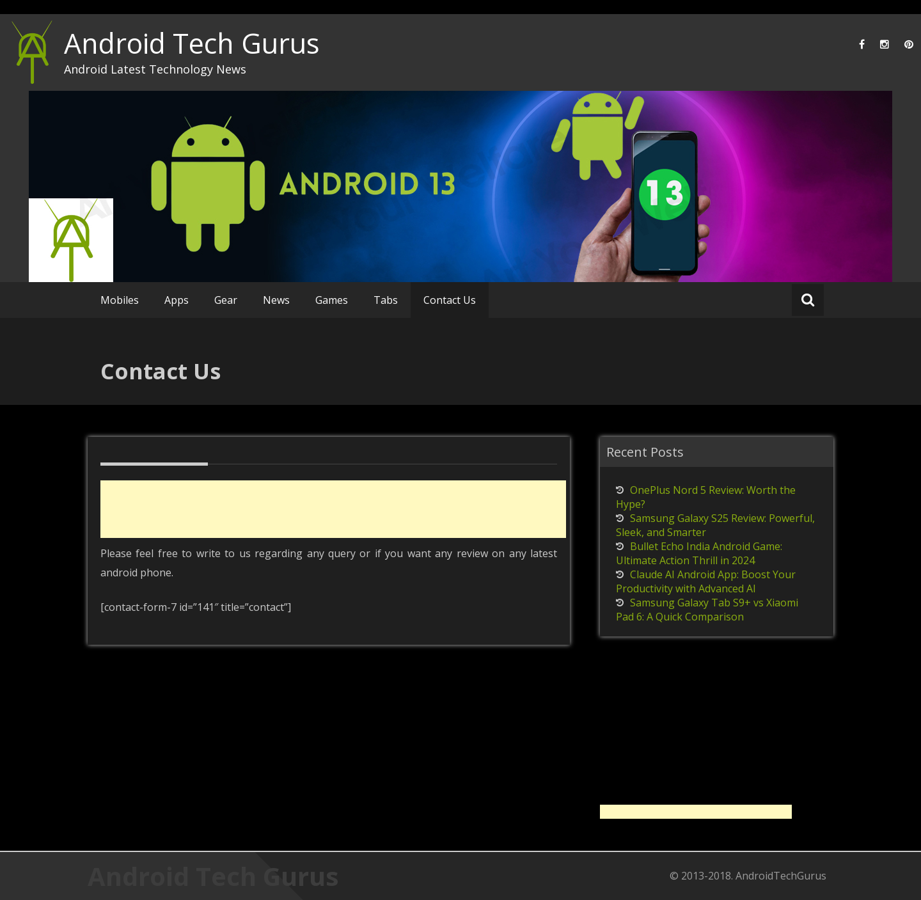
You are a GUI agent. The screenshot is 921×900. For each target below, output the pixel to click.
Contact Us (449, 300)
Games (331, 300)
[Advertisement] (333, 509)
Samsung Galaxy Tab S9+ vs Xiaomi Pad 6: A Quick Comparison (707, 610)
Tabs (386, 300)
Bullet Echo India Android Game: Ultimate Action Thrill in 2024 (699, 553)
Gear (225, 300)
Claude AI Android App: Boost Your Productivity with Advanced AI (706, 581)
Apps (176, 300)
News (276, 300)
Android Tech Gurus (192, 43)
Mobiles (119, 300)
